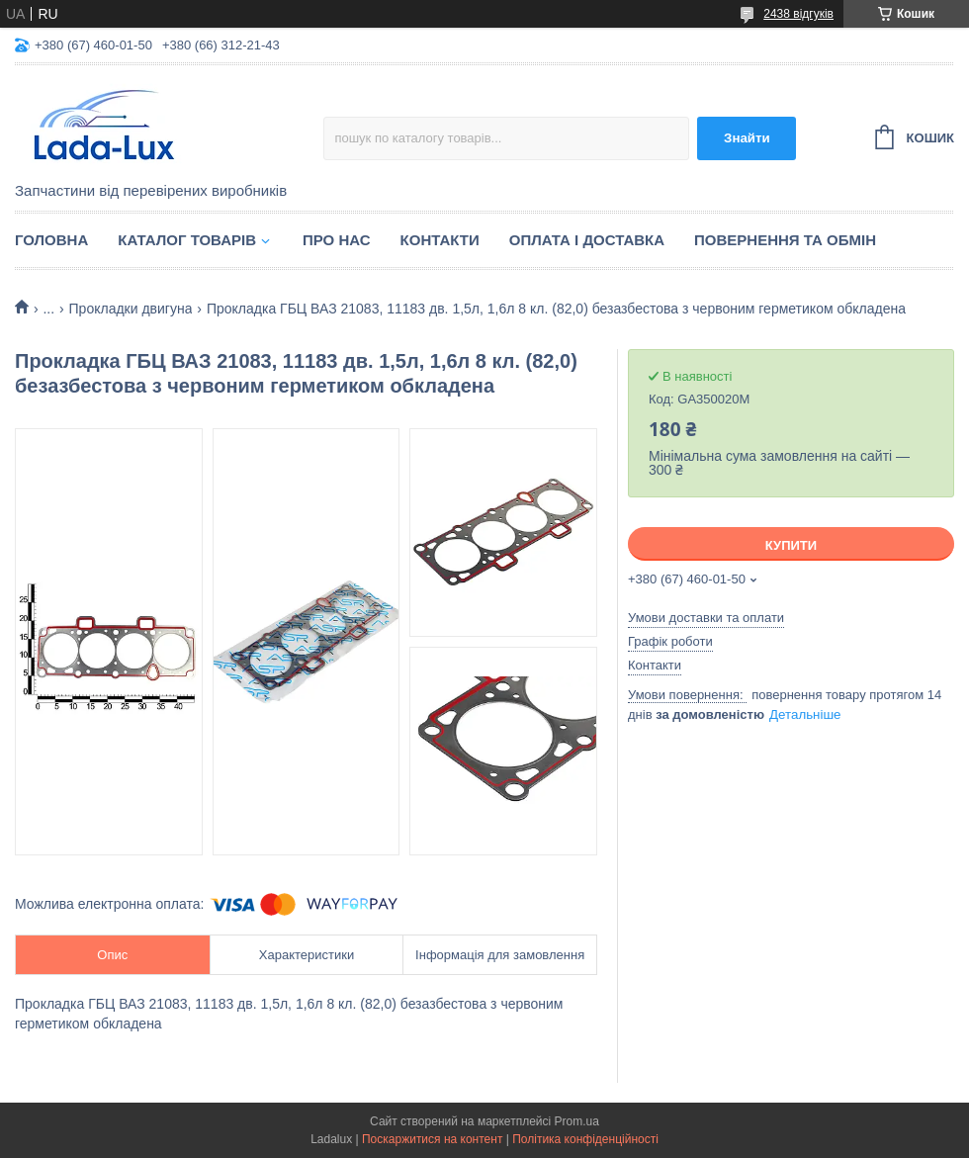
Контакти (440, 239)
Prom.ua (577, 1121)
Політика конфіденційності (585, 1139)
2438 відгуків (798, 14)
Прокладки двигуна (131, 308)
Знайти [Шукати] (747, 138)
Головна (51, 239)
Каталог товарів (187, 239)
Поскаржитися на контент (432, 1139)
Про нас (337, 239)
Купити (791, 545)
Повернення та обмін (785, 239)
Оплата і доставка (586, 239)
